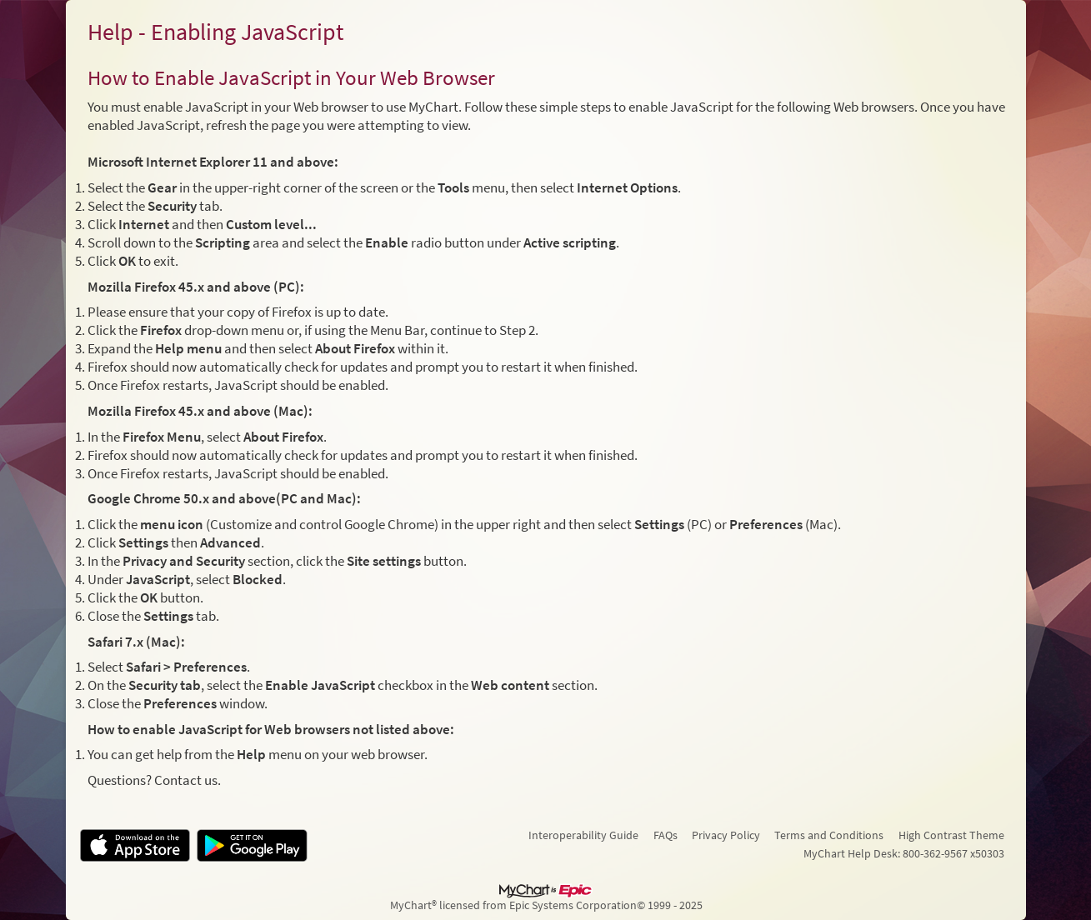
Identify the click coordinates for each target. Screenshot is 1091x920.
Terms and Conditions (828, 835)
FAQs (665, 835)
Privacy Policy (726, 835)
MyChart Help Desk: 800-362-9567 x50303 (903, 853)
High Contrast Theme (951, 835)
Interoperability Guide (583, 835)
